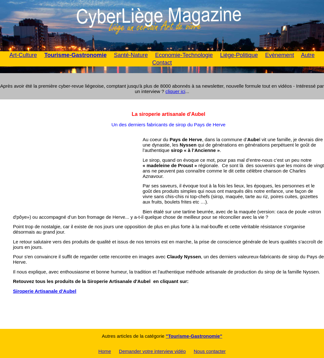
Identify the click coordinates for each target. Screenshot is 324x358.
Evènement (279, 55)
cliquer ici (175, 91)
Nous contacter (210, 351)
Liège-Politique (239, 55)
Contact (162, 63)
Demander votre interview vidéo (152, 351)
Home (104, 351)
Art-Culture (23, 55)
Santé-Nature (131, 55)
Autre (308, 55)
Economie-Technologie (184, 55)
